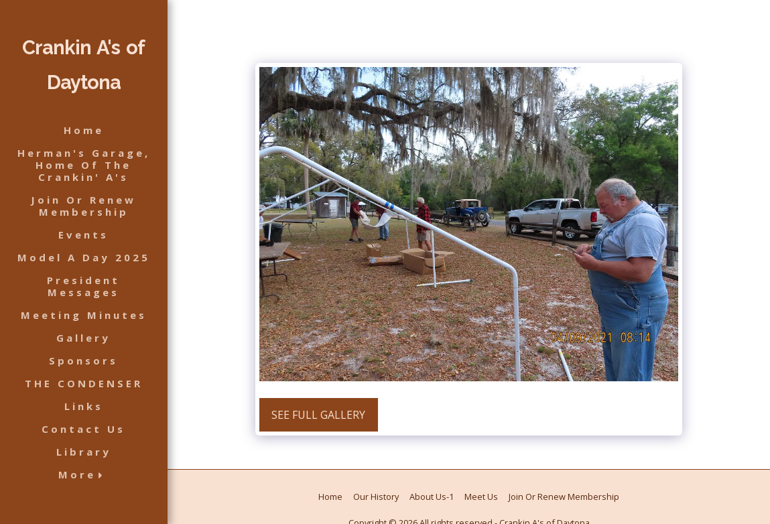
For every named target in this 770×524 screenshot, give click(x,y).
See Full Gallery (318, 414)
